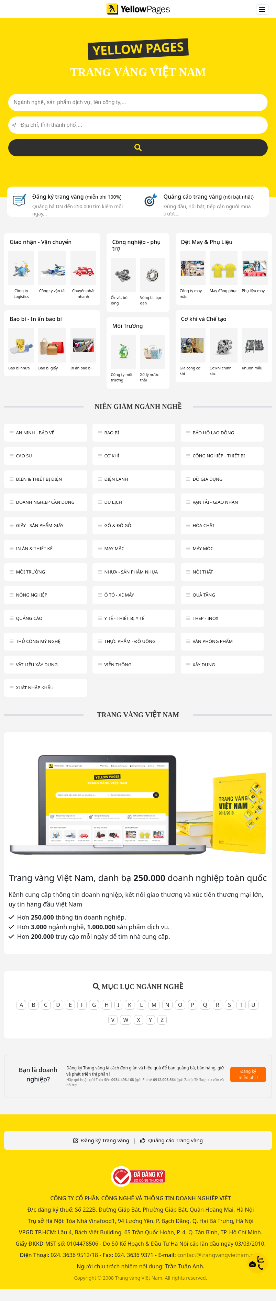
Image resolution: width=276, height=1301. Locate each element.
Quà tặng (204, 595)
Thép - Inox (206, 618)
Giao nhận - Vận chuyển (40, 242)
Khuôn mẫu (252, 367)
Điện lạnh (116, 479)
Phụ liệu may (253, 290)
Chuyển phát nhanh (83, 293)
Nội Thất (203, 572)
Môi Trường (127, 326)
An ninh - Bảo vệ (35, 433)
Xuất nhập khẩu (35, 688)
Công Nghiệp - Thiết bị (219, 456)
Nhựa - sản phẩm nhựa (131, 572)
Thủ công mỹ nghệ (38, 641)
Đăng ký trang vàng (77, 196)
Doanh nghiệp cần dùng (45, 502)
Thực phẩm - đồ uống (129, 641)
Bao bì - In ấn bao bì (36, 319)
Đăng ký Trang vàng (105, 1140)
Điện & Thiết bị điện (39, 479)
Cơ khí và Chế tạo (204, 319)
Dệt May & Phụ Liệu (207, 242)
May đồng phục (223, 290)
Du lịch (113, 502)
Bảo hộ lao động (213, 433)
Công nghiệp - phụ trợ (136, 245)
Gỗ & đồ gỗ (117, 525)
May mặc (114, 548)
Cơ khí (111, 456)
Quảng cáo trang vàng (208, 196)
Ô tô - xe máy (119, 595)
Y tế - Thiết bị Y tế (124, 618)
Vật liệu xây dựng (36, 664)
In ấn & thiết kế (34, 548)
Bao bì (111, 433)
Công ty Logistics (21, 293)
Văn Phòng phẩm (213, 641)
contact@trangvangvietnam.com (219, 1255)
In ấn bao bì (80, 367)
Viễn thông (117, 664)
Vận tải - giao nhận (215, 502)
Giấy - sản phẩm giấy (39, 525)
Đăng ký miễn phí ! (248, 1074)
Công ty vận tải (52, 290)
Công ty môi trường (121, 377)
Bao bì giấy (48, 367)
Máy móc (203, 548)
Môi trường (30, 572)
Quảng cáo (29, 618)
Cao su (24, 456)
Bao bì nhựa (19, 367)
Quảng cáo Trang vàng (175, 1140)
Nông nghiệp (31, 595)
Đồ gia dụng (208, 479)
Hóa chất (204, 525)
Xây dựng (204, 664)
